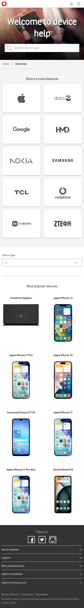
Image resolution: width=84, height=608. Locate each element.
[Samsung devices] (63, 161)
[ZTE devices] (63, 224)
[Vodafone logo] (4, 3)
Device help (21, 64)
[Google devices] (21, 130)
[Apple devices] (21, 98)
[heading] (42, 549)
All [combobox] (6, 262)
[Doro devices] (63, 98)
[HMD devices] (63, 130)
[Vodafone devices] (63, 192)
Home (6, 64)
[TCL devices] (21, 192)
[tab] (42, 574)
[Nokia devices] (21, 161)
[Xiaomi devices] (21, 224)
